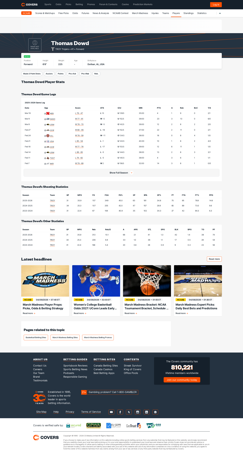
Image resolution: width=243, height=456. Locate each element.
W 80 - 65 (79, 130)
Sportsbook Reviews (75, 365)
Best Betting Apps (104, 373)
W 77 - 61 (79, 119)
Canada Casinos (103, 369)
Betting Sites (104, 359)
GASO (52, 119)
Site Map (41, 411)
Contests (131, 359)
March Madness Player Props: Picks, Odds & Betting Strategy (43, 306)
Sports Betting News (75, 369)
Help (56, 411)
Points (60, 73)
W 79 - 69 (79, 163)
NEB (52, 113)
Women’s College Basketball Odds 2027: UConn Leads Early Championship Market (94, 306)
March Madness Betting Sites (65, 337)
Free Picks (63, 13)
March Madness (140, 13)
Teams (165, 13)
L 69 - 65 (79, 152)
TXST (52, 158)
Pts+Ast (72, 73)
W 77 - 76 (79, 146)
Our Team (38, 373)
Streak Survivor (133, 365)
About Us (40, 359)
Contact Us (39, 365)
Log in (216, 4)
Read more (215, 259)
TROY (52, 200)
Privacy (70, 411)
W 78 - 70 (79, 124)
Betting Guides (75, 359)
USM (52, 124)
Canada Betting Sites (106, 365)
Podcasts (68, 373)
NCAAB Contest (120, 13)
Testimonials (40, 380)
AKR (52, 163)
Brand (36, 376)
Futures (85, 13)
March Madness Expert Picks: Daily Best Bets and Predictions (196, 306)
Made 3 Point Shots (31, 73)
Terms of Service (91, 411)
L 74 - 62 (79, 158)
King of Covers (132, 369)
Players (176, 13)
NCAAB (26, 13)
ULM (52, 130)
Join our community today (182, 379)
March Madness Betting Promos (98, 337)
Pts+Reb (85, 73)
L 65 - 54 (79, 141)
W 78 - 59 (79, 135)
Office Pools (131, 373)
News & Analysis (101, 13)
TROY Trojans (62, 49)
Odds (75, 13)
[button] (121, 173)
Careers (37, 369)
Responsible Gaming (75, 376)
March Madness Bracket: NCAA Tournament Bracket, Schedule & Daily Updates (146, 306)
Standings (188, 13)
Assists (49, 73)
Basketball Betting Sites (36, 337)
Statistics (201, 13)
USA (52, 141)
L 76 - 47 (79, 113)
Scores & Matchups (45, 13)
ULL (51, 136)
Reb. (96, 73)
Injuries (155, 13)
